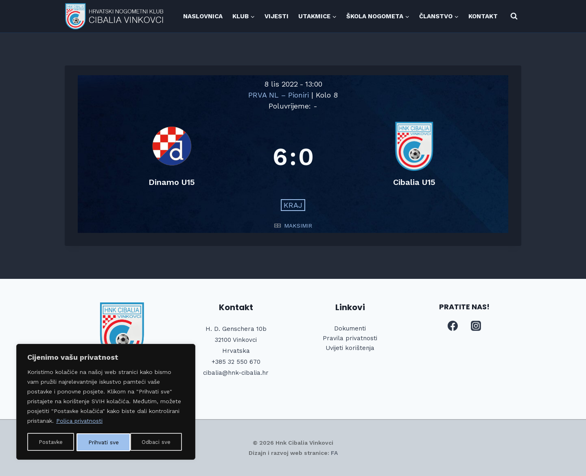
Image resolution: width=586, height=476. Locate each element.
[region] (105, 402)
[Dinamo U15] (172, 157)
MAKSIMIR (298, 225)
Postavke (50, 442)
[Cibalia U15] (414, 157)
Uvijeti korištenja (350, 348)
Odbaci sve (103, 442)
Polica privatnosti (80, 422)
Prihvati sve (158, 442)
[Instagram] (476, 326)
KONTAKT (483, 16)
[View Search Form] (514, 16)
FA (334, 453)
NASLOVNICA (203, 16)
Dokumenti (350, 328)
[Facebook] (452, 326)
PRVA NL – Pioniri (279, 95)
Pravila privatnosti (350, 338)
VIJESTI (277, 16)
